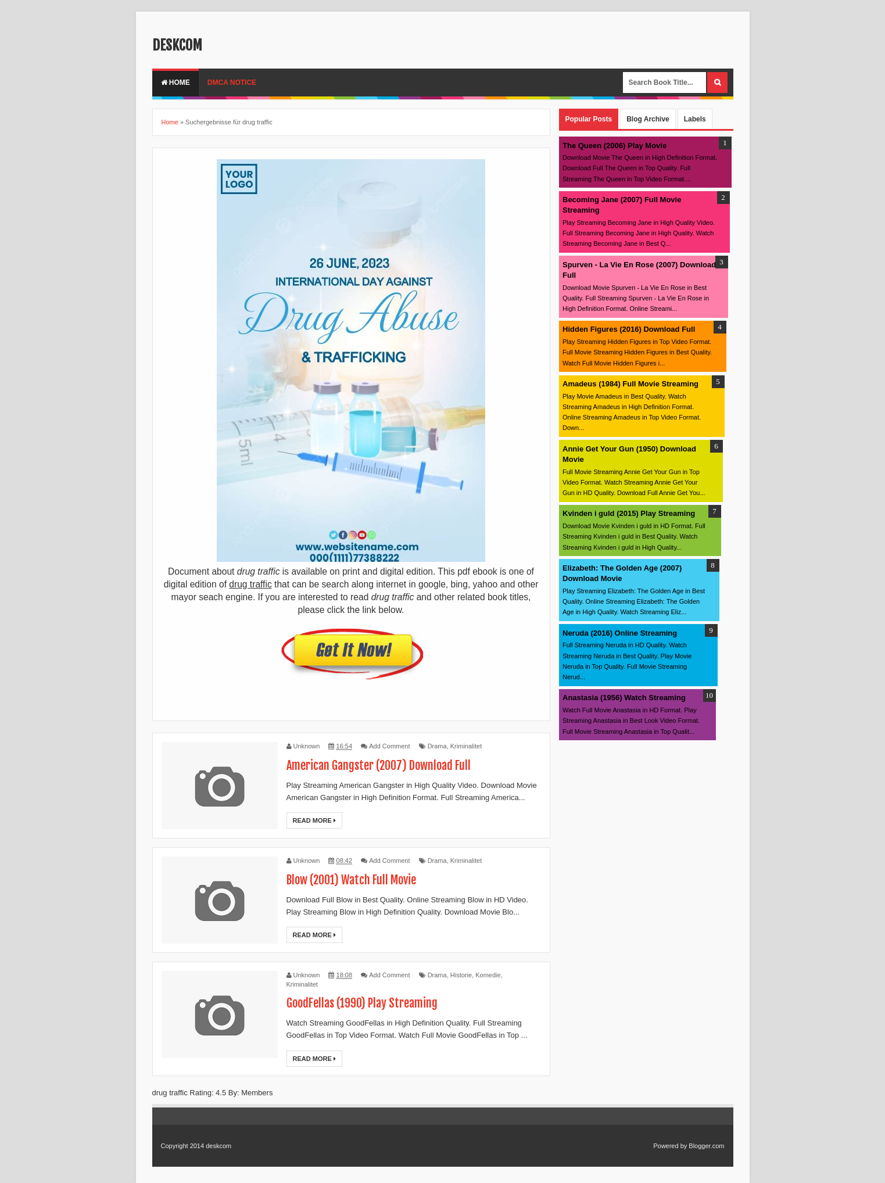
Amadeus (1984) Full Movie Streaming (630, 383)
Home (175, 82)
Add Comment (389, 746)
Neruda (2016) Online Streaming (619, 633)
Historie (461, 975)
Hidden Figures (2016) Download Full (628, 329)
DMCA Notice (231, 82)
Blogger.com (706, 1145)
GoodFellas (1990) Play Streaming (362, 1003)
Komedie (487, 975)
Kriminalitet (466, 746)
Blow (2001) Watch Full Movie (351, 880)
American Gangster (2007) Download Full (378, 765)
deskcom (177, 45)
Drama (437, 746)
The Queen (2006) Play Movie (614, 145)
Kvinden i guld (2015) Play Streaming (628, 513)
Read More (314, 820)
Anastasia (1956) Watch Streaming (624, 697)
